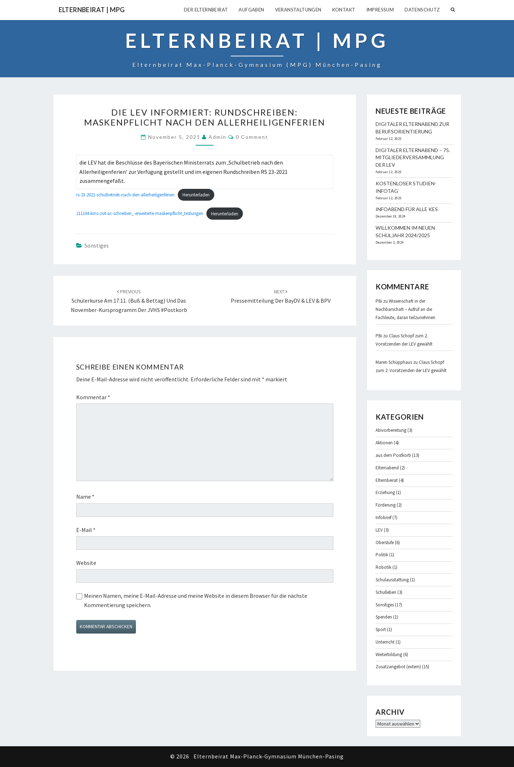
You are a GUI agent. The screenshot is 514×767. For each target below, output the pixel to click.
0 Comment (252, 137)
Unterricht (385, 642)
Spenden (384, 617)
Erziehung (385, 492)
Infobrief (383, 517)
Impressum (380, 10)
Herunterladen (196, 194)
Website (86, 562)
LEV (379, 530)
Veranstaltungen (298, 10)
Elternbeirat (387, 480)
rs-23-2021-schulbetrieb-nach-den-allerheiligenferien (125, 194)
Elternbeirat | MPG (92, 10)
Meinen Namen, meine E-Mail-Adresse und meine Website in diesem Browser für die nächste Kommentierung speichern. (195, 600)
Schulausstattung (392, 580)
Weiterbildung (389, 654)
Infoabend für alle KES (407, 209)
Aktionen (384, 443)
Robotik (383, 567)
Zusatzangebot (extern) (398, 667)
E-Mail (86, 529)
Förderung (386, 505)
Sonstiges (96, 245)
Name (85, 496)
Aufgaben (251, 10)
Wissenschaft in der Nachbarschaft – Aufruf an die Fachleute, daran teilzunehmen (405, 309)
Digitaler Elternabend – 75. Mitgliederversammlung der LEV (413, 157)
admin (217, 137)
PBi (379, 301)
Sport (381, 629)
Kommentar (93, 397)
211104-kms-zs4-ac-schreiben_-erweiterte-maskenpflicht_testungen (139, 213)
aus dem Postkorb (393, 455)
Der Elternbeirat (206, 10)
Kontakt (344, 10)
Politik (382, 555)
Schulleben (386, 592)
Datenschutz (422, 10)
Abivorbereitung (391, 430)
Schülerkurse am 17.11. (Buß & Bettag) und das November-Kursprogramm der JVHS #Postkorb (129, 300)
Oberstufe (385, 542)
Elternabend (387, 468)
